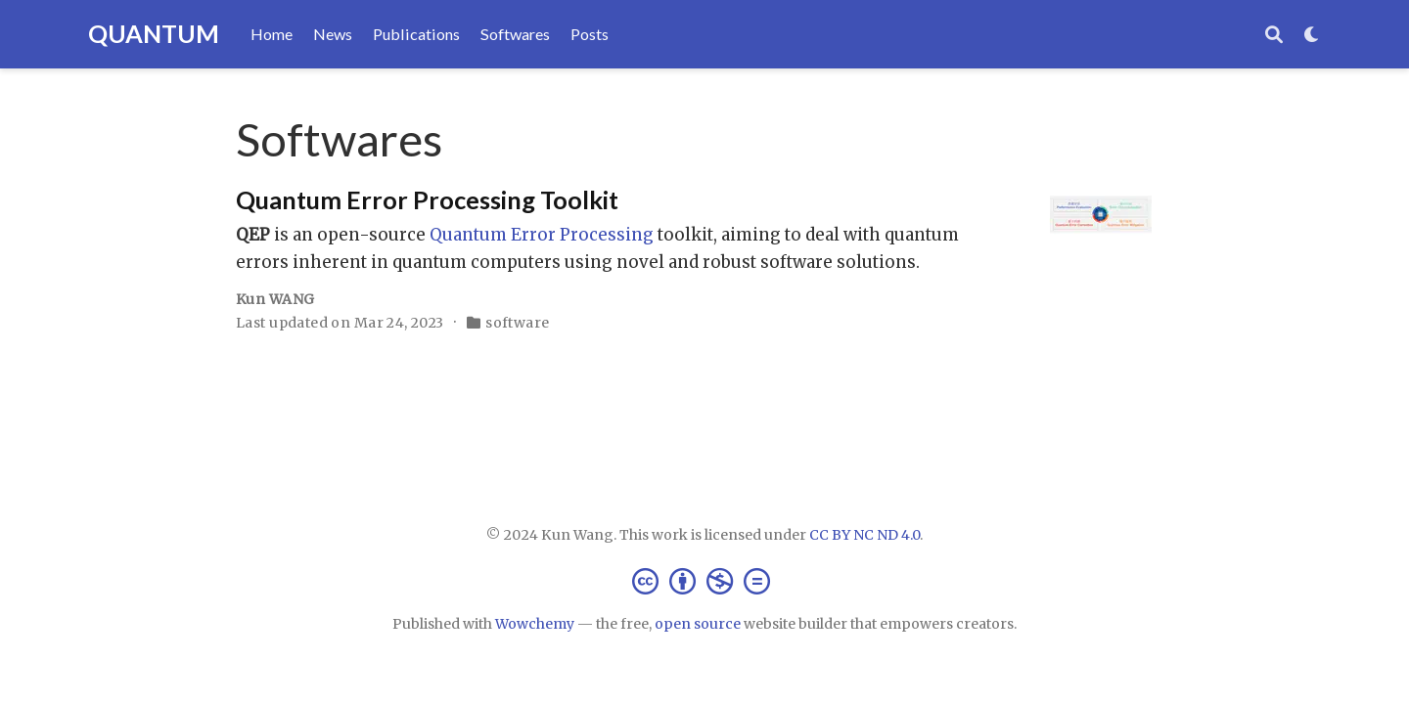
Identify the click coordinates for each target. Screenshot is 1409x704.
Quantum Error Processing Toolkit (427, 199)
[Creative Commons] (705, 580)
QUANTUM (153, 33)
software (517, 322)
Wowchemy (534, 624)
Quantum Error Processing (542, 234)
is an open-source (333, 234)
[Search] (1274, 34)
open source (698, 624)
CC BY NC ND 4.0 (864, 535)
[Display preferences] (1312, 34)
